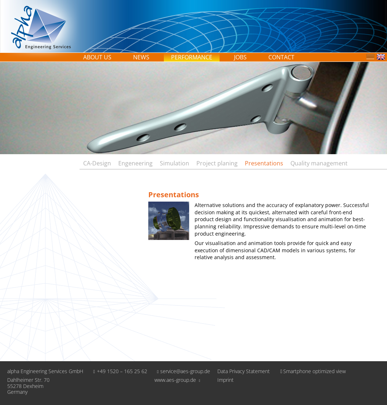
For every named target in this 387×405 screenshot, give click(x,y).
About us (97, 57)
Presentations (264, 163)
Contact (281, 57)
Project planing (217, 163)
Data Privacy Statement (243, 371)
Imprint (225, 380)
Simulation (174, 163)
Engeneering (135, 163)
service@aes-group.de (182, 371)
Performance (191, 57)
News (141, 57)
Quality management (319, 163)
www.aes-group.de (177, 379)
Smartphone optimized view (311, 371)
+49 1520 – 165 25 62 (118, 371)
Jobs (240, 57)
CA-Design (97, 163)
